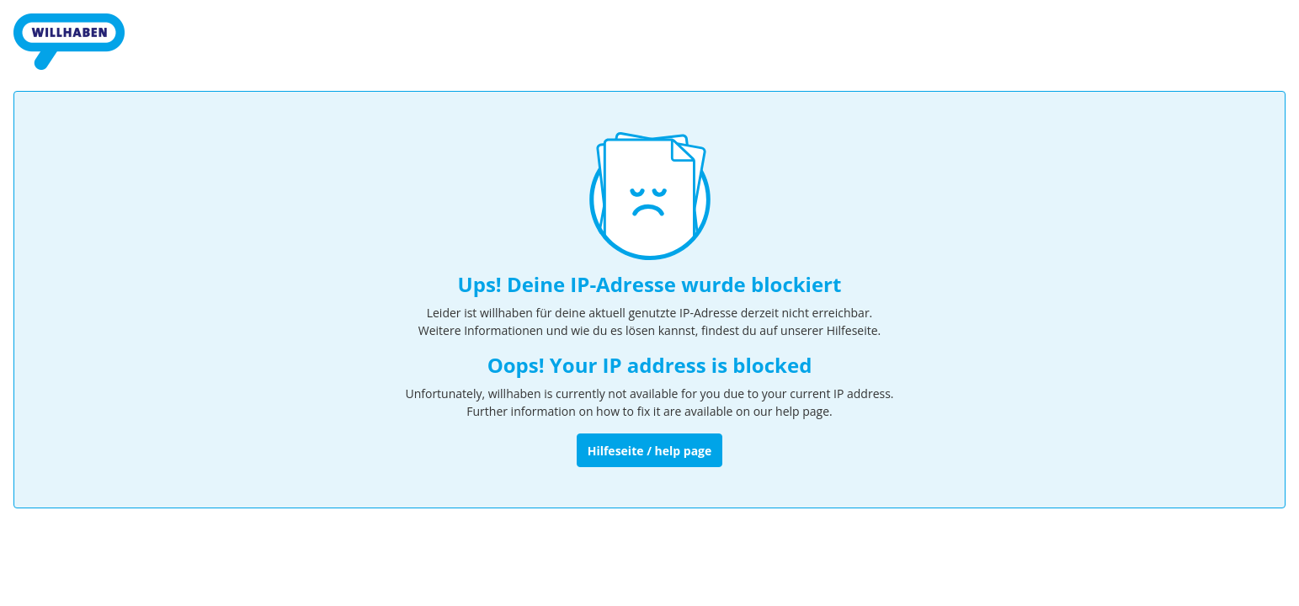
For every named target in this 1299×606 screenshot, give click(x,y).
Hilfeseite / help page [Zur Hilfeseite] (650, 451)
